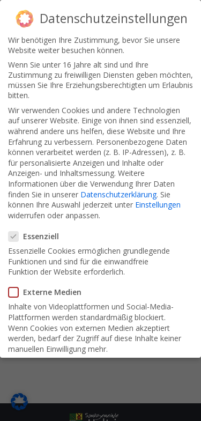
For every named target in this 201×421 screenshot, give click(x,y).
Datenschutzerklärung (118, 194)
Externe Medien (48, 292)
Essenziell (37, 236)
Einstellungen (158, 205)
